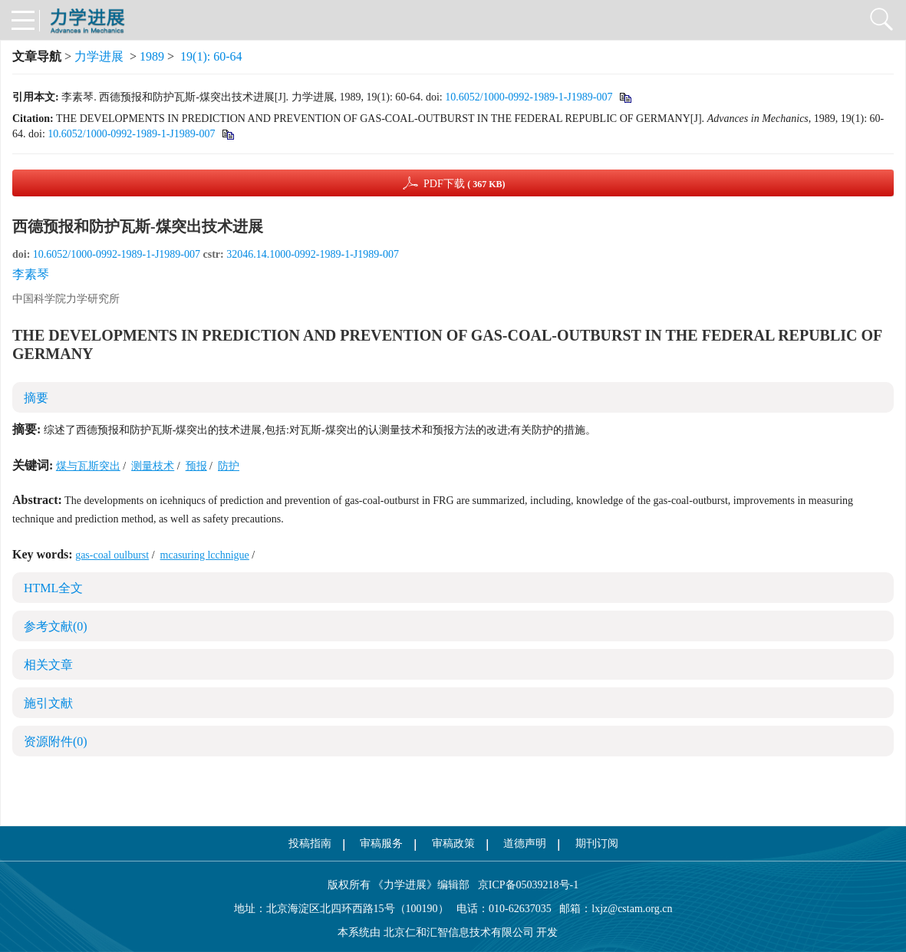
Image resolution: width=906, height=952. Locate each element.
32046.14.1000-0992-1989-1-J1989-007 (312, 254)
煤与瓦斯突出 (88, 466)
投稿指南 (309, 843)
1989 (152, 56)
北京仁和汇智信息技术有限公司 (459, 932)
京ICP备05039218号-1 (523, 885)
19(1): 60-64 (211, 56)
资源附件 (55, 741)
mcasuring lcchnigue (204, 555)
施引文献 (48, 703)
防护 (228, 466)
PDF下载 (464, 183)
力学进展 (99, 56)
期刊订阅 (596, 843)
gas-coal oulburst (112, 555)
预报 (196, 466)
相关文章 (48, 664)
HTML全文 (53, 588)
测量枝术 (152, 466)
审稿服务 (381, 843)
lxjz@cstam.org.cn (631, 908)
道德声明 (524, 843)
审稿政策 (453, 843)
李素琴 (30, 274)
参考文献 (55, 626)
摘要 (36, 397)
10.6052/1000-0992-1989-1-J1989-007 (528, 97)
